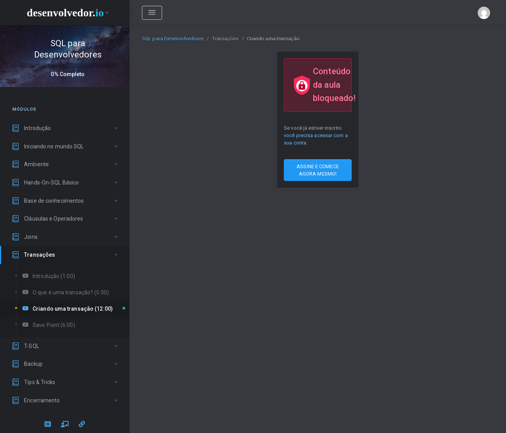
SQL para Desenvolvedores (173, 39)
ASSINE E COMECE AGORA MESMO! (318, 170)
